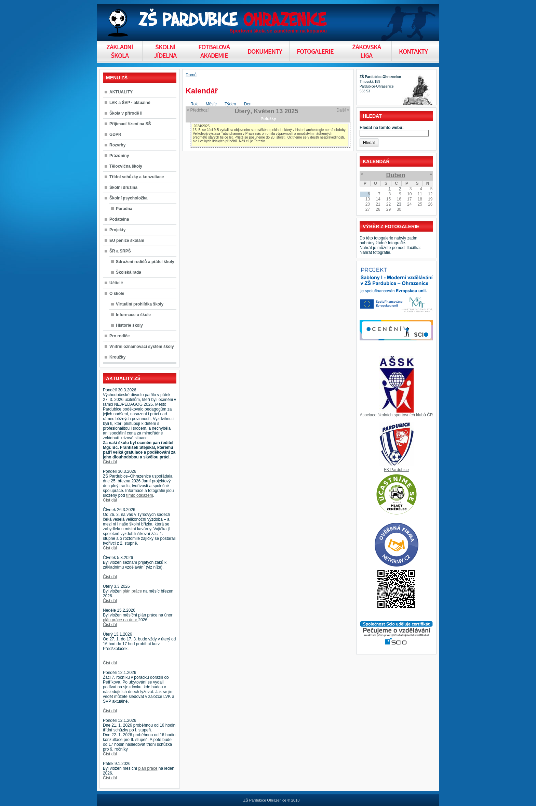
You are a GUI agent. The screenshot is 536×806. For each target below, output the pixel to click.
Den (248, 104)
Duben (395, 175)
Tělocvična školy (125, 166)
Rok (194, 104)
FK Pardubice (396, 469)
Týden (230, 104)
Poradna (124, 208)
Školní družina (123, 187)
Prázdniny (119, 155)
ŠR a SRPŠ (120, 251)
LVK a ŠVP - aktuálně (129, 102)
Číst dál (110, 461)
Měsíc (211, 104)
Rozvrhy (117, 145)
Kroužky (117, 357)
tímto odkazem (139, 495)
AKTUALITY (121, 92)
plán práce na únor (120, 620)
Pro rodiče (119, 336)
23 (399, 204)
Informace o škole (133, 314)
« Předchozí (198, 110)
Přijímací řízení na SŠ (130, 123)
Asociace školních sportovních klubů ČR (396, 415)
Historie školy (129, 325)
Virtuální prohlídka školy (139, 304)
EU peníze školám (126, 240)
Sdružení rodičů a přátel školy (145, 261)
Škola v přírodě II (126, 113)
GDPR (115, 134)
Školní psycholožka (128, 198)
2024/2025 (201, 126)
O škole (116, 293)
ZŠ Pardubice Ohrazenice (264, 800)
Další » (342, 110)
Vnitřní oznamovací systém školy (141, 346)
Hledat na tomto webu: (382, 127)
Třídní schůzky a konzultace (136, 176)
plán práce (132, 591)
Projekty (117, 230)
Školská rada (128, 272)
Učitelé (116, 283)
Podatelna (119, 219)
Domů (191, 75)
